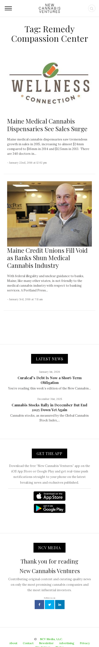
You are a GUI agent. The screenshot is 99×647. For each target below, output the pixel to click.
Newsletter (46, 643)
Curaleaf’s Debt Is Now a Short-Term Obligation (50, 380)
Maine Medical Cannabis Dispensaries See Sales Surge (47, 125)
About (13, 643)
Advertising (66, 643)
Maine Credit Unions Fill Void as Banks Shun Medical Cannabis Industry (47, 257)
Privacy (85, 643)
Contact (28, 643)
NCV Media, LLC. (51, 639)
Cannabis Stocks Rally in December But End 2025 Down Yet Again (49, 407)
